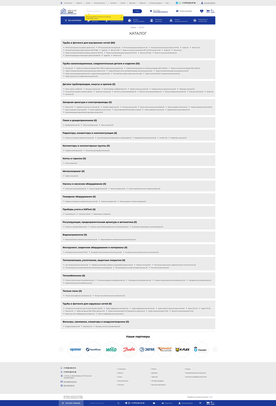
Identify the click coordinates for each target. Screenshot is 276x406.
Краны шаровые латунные (177, 107)
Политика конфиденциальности (196, 377)
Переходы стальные (186, 89)
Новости (79, 3)
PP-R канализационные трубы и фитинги (80, 47)
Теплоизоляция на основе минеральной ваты (131, 267)
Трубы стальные (71, 176)
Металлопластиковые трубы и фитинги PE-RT (81, 50)
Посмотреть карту (69, 377)
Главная (133, 27)
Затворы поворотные (111, 107)
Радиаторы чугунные (179, 138)
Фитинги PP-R (145, 53)
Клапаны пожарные (108, 201)
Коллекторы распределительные (97, 150)
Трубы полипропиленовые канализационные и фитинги (85, 71)
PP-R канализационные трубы (109, 47)
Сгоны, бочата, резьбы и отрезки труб (78, 91)
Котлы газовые (71, 163)
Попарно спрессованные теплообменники (170, 280)
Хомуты (210, 91)
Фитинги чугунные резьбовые (150, 91)
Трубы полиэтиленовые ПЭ (158, 311)
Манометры (70, 214)
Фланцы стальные (196, 91)
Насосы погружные (117, 188)
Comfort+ (163, 138)
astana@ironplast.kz (160, 12)
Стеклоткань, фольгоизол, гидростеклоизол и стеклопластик (175, 265)
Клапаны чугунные (129, 107)
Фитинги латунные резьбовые (166, 53)
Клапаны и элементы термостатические (79, 138)
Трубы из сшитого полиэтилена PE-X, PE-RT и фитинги (142, 50)
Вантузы (69, 68)
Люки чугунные (107, 125)
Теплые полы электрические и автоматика (110, 295)
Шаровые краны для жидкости (178, 109)
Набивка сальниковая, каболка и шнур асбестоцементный (112, 265)
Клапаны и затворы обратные (76, 227)
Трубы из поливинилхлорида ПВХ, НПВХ (185, 68)
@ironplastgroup (69, 385)
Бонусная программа (158, 385)
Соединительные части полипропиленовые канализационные (130, 71)
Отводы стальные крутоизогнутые (164, 89)
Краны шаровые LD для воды (76, 109)
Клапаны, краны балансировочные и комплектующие (109, 227)
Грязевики (87, 326)
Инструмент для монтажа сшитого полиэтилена (142, 252)
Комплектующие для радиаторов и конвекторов (114, 138)
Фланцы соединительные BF (175, 91)
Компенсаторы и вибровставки (115, 89)
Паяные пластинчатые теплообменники (79, 280)
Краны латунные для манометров (152, 107)
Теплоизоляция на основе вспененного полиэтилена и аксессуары (88, 267)
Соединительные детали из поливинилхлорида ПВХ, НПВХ (146, 68)
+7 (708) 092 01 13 (69, 368)
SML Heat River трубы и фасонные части (127, 73)
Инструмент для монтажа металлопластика (106, 252)
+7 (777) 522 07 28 (188, 3)
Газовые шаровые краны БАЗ (201, 107)
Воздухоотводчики (72, 326)
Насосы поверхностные (98, 188)
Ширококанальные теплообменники (78, 283)
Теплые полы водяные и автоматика (78, 295)
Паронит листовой (143, 265)
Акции (88, 3)
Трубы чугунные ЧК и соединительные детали (81, 76)
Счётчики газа (84, 214)
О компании (68, 3)
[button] (61, 349)
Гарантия (142, 3)
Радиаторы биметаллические (145, 138)
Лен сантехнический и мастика (76, 265)
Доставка (132, 3)
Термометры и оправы (102, 214)
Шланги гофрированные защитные (110, 314)
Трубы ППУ (206, 308)
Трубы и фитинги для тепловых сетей (171, 308)
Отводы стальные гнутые (139, 89)
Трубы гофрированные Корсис (117, 308)
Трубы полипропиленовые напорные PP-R (121, 53)
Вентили (69, 107)
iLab (211, 397)
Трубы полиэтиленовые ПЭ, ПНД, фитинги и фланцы (126, 311)
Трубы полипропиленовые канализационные (172, 71)
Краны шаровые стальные (154, 109)
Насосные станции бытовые (75, 188)
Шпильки (69, 94)
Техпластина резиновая (160, 267)
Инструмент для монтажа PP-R (76, 252)
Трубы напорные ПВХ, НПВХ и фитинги (91, 311)
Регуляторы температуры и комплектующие (147, 227)
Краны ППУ (193, 308)
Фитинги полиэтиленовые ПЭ (182, 311)
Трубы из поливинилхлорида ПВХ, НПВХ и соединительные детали (99, 68)
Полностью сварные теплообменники (111, 280)
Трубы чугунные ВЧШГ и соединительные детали (162, 73)
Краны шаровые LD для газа (100, 109)
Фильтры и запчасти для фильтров (108, 326)
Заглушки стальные (92, 89)
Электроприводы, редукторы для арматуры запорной (84, 112)
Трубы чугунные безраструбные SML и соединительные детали (87, 73)
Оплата (122, 3)
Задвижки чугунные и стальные (88, 107)
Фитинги (196, 47)
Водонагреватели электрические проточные (81, 239)
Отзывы (187, 369)
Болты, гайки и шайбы (73, 89)
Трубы (185, 47)
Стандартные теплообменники (200, 280)
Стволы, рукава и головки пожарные (133, 201)
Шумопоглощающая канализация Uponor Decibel (82, 55)
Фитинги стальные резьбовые (125, 91)
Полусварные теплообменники (139, 280)
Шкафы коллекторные (73, 150)
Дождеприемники (72, 125)
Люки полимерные (90, 125)
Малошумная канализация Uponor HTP (165, 47)
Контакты (113, 3)
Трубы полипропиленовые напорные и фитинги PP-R (84, 53)
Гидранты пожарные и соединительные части (81, 201)
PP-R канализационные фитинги (135, 47)
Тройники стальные (103, 91)
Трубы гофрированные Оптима (143, 308)
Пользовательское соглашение (195, 373)
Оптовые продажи (156, 3)
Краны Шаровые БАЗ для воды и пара (127, 109)
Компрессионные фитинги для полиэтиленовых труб (83, 308)
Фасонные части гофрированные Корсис (80, 314)
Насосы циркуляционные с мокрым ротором (144, 188)
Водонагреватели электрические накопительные (118, 239)
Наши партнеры (138, 336)
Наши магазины (99, 3)
